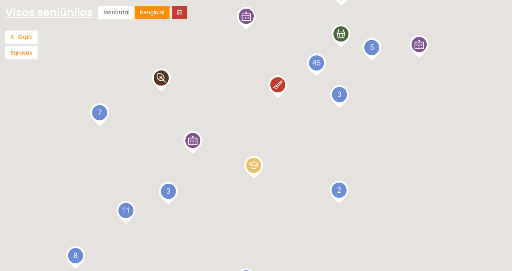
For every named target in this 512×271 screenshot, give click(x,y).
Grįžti (21, 37)
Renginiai (152, 12)
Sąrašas (21, 52)
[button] (419, 46)
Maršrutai (116, 12)
